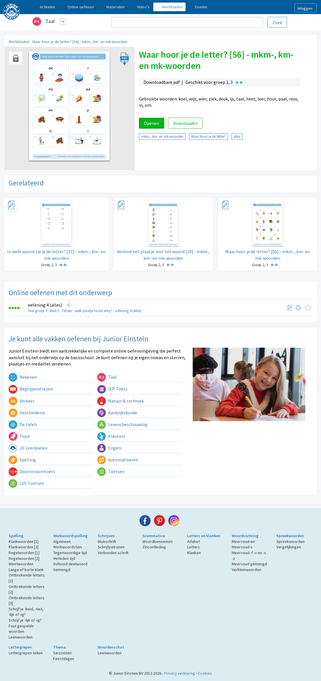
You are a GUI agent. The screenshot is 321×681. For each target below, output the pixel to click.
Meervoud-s (242, 547)
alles (237, 136)
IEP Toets (112, 389)
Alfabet (193, 541)
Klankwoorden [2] (24, 547)
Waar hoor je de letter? (208, 136)
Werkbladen (19, 41)
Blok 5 (54, 310)
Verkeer (22, 401)
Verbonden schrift (113, 552)
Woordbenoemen (157, 541)
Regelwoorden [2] (24, 558)
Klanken (194, 552)
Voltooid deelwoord (70, 563)
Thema (59, 647)
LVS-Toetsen (26, 483)
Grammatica (153, 535)
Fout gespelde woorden (21, 628)
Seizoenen (62, 652)
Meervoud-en (243, 541)
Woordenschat (111, 647)
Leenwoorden (21, 637)
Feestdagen (63, 658)
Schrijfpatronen (111, 547)
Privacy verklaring (179, 673)
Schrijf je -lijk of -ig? (25, 620)
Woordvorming (245, 535)
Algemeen (62, 541)
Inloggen (304, 8)
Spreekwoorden (290, 535)
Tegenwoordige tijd (70, 552)
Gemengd (61, 569)
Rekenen (23, 377)
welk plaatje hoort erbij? (93, 310)
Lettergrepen (20, 647)
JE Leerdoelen (28, 448)
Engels (109, 448)
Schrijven (106, 535)
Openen (151, 123)
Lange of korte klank (26, 569)
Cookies (205, 673)
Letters (193, 547)
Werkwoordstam (67, 547)
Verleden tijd (64, 558)
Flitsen (67, 310)
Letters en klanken (203, 535)
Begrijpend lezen (31, 389)
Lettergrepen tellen (26, 652)
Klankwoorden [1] (24, 541)
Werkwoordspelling (70, 535)
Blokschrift (107, 541)
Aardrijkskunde (117, 412)
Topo (19, 436)
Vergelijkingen (288, 547)
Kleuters (111, 436)
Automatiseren (117, 460)
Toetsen (111, 471)
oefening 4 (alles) (45, 305)
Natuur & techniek (120, 401)
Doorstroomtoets (32, 471)
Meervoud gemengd (249, 563)
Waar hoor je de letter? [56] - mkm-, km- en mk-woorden (79, 41)
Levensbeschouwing (122, 424)
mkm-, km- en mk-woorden (162, 136)
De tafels (23, 424)
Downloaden (185, 123)
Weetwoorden (21, 563)
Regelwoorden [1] (24, 552)
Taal (50, 21)
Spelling (22, 460)
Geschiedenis (27, 412)
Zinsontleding (154, 547)
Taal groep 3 (37, 310)
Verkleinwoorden (246, 569)
